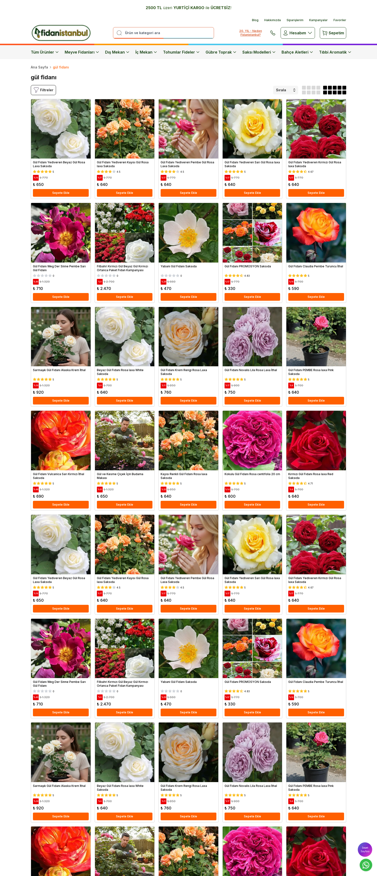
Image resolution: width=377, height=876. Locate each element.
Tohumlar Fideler (181, 52)
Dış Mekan (117, 52)
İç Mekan (146, 52)
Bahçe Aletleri (297, 52)
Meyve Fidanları (82, 52)
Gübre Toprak (221, 52)
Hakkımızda (272, 20)
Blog (255, 20)
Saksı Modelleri (259, 52)
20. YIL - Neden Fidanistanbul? (250, 33)
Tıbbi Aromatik (335, 52)
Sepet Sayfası (365, 849)
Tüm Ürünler (45, 52)
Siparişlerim (295, 20)
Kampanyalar (318, 20)
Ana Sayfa (39, 67)
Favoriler (339, 20)
